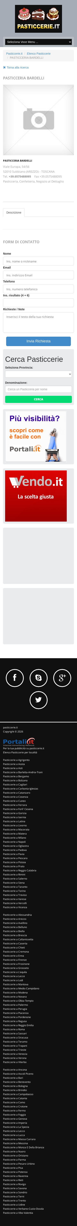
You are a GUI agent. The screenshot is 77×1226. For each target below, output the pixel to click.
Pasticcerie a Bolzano (15, 780)
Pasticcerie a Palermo (15, 1005)
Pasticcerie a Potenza (15, 1172)
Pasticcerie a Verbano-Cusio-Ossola (23, 1208)
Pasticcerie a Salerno (15, 878)
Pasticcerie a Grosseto (16, 968)
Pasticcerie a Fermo (14, 1110)
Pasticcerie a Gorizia (14, 813)
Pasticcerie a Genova (15, 1118)
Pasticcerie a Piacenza (16, 1013)
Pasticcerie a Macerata (16, 829)
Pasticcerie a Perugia (15, 1009)
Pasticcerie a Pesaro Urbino (19, 1163)
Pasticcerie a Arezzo (14, 919)
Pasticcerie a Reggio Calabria (19, 870)
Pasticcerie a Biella (14, 931)
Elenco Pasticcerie (39, 53)
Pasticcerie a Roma (14, 1029)
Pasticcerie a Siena (14, 882)
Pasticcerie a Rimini (14, 874)
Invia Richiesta (38, 341)
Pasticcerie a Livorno (15, 825)
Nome (7, 253)
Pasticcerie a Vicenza (15, 907)
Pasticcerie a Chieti (14, 947)
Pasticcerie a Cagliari (15, 784)
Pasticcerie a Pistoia (14, 862)
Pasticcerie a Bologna (15, 1086)
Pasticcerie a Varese (14, 899)
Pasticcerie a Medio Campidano (21, 988)
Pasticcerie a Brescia (15, 935)
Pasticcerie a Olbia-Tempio (18, 1000)
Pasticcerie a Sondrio (15, 1192)
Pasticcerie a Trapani (15, 1045)
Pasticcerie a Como (14, 1102)
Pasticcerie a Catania (15, 1098)
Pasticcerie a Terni (13, 1196)
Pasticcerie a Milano (14, 837)
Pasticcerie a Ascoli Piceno (18, 1073)
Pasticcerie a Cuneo (14, 801)
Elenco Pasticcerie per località (20, 752)
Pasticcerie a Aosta (14, 764)
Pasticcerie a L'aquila (15, 972)
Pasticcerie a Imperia (15, 1123)
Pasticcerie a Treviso (15, 895)
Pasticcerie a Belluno (15, 927)
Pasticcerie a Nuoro (14, 1151)
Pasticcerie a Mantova (15, 984)
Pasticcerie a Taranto (15, 887)
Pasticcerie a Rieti (13, 1180)
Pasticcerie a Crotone (15, 1106)
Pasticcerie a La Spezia (16, 1127)
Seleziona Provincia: (19, 367)
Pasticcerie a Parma (14, 1159)
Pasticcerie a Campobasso (18, 1094)
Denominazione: (16, 382)
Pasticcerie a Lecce (14, 976)
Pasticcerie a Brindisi (15, 1090)
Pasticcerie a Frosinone (16, 964)
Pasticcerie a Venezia (15, 1054)
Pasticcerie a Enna (13, 955)
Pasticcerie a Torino (14, 891)
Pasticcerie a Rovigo (14, 1184)
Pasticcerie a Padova (15, 850)
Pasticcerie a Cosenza (15, 797)
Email (7, 267)
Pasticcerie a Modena (15, 992)
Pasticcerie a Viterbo (14, 1062)
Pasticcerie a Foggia (14, 1114)
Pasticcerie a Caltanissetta (18, 939)
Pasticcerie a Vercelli (15, 903)
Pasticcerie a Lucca (14, 1135)
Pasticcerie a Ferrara (15, 805)
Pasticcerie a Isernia (14, 817)
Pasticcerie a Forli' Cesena (18, 809)
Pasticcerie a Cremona (16, 951)
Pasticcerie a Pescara (15, 858)
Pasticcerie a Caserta (15, 943)
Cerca (38, 399)
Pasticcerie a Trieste (14, 1050)
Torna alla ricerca (16, 67)
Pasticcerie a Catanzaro (16, 792)
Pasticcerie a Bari (13, 1078)
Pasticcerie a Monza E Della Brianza (23, 1147)
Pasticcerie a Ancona (15, 1069)
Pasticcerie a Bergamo (16, 776)
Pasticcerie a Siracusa (15, 1037)
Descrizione (13, 212)
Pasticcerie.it (14, 53)
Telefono (9, 281)
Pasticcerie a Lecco (14, 1131)
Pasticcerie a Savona (15, 1188)
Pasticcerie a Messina (15, 1143)
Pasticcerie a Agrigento (16, 760)
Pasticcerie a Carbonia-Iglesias (20, 788)
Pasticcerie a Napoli (14, 842)
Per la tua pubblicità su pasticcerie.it (23, 748)
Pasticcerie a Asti (13, 768)
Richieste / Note (14, 309)
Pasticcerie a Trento (14, 1200)
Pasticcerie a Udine (14, 1204)
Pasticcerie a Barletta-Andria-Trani (23, 772)
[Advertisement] (36, 555)
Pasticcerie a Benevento (17, 1082)
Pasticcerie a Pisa (13, 1168)
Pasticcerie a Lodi (13, 980)
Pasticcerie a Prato (13, 866)
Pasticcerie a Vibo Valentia (18, 1213)
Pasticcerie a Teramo (15, 1041)
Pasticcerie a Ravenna (15, 1176)
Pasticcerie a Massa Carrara (19, 1139)
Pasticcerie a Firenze (15, 960)
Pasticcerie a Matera (15, 833)
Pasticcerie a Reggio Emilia (18, 1025)
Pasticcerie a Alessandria (17, 915)
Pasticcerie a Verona (14, 1058)
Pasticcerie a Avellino (15, 923)
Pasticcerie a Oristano (15, 1155)
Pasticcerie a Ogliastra (16, 846)
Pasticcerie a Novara (15, 996)
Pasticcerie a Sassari (15, 1033)
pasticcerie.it (10, 727)
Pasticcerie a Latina (14, 821)
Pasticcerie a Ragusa (15, 1021)
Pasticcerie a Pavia (13, 854)
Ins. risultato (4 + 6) (16, 295)
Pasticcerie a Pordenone (17, 1017)
